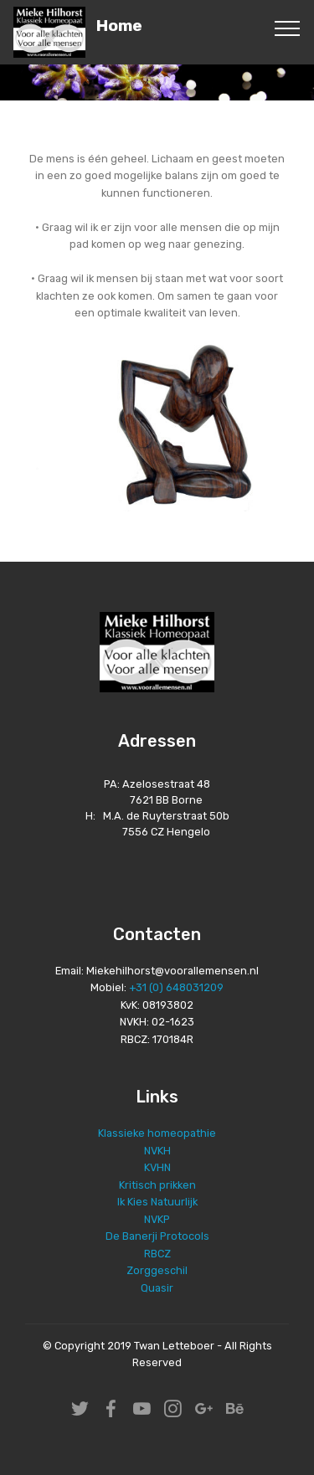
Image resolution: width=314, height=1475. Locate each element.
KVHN (157, 1167)
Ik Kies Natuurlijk (157, 1201)
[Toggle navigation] (288, 27)
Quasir (157, 1288)
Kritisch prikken (157, 1185)
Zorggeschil (157, 1270)
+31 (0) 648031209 (176, 987)
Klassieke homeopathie (157, 1133)
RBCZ (157, 1253)
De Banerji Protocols (157, 1236)
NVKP (157, 1219)
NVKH (157, 1150)
